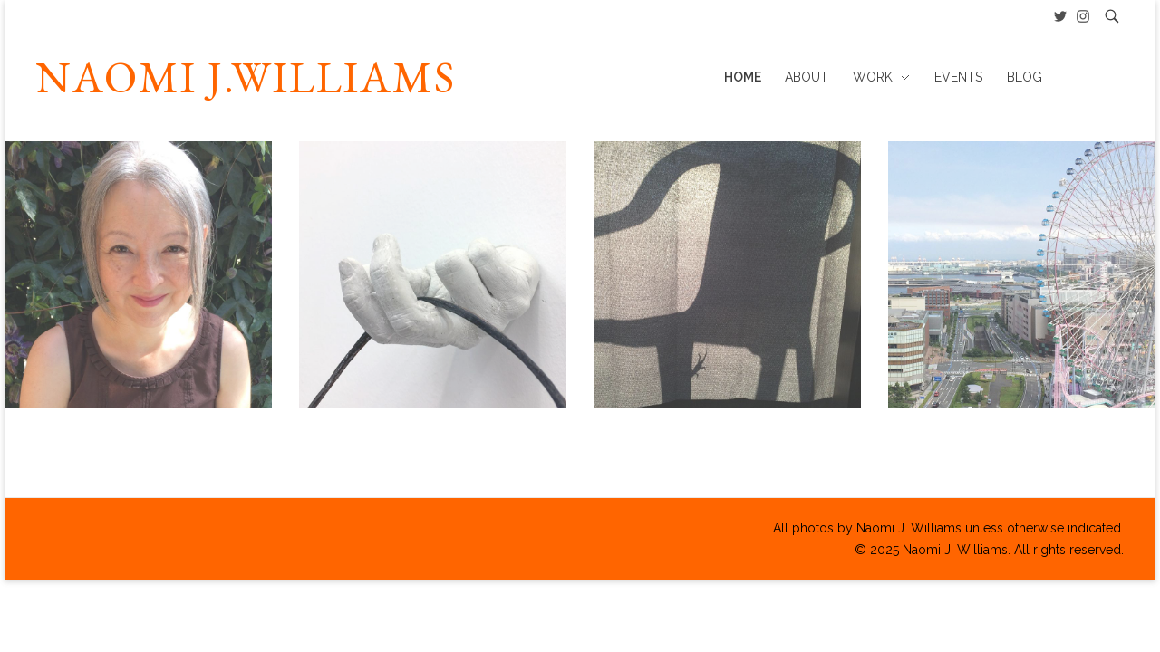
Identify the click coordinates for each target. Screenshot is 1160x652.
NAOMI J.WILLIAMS (246, 77)
